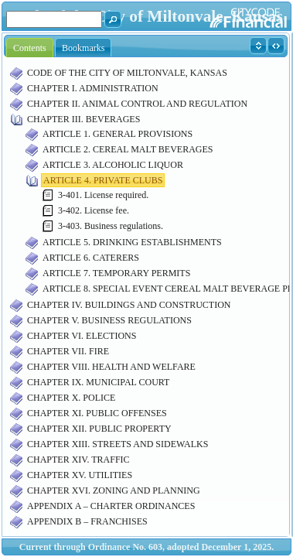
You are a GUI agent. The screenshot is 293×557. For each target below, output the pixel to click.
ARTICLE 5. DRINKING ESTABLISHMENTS (132, 242)
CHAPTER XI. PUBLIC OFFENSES (97, 413)
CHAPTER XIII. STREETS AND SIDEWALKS (117, 444)
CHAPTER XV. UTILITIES (79, 475)
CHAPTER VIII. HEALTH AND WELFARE (111, 366)
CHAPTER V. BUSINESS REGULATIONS (109, 320)
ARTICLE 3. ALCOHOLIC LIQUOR (113, 164)
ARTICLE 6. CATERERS (91, 257)
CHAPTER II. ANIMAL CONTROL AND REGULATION (137, 103)
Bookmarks (83, 48)
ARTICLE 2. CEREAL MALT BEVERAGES (128, 149)
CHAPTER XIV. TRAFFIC (78, 459)
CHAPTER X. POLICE (71, 397)
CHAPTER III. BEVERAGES (83, 119)
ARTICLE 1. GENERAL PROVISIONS (117, 133)
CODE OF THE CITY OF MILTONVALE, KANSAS (127, 72)
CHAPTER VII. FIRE (68, 351)
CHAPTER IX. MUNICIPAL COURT (98, 382)
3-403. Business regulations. (110, 225)
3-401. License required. (103, 195)
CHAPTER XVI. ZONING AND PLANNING (113, 490)
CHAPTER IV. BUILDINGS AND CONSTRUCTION (128, 304)
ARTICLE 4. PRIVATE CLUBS (102, 180)
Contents (29, 48)
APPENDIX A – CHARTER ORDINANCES (111, 506)
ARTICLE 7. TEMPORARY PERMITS (116, 273)
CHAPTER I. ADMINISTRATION (92, 88)
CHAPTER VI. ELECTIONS (81, 335)
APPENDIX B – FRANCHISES (87, 521)
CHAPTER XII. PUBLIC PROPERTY (99, 428)
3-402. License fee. (93, 210)
